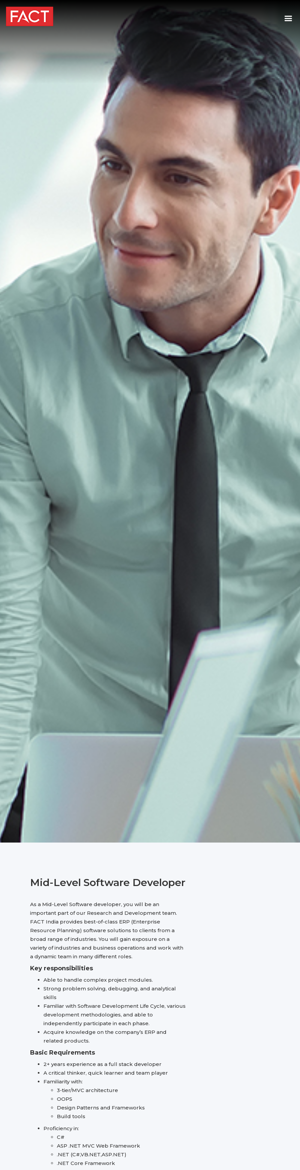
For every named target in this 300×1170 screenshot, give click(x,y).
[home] (29, 16)
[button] (285, 18)
